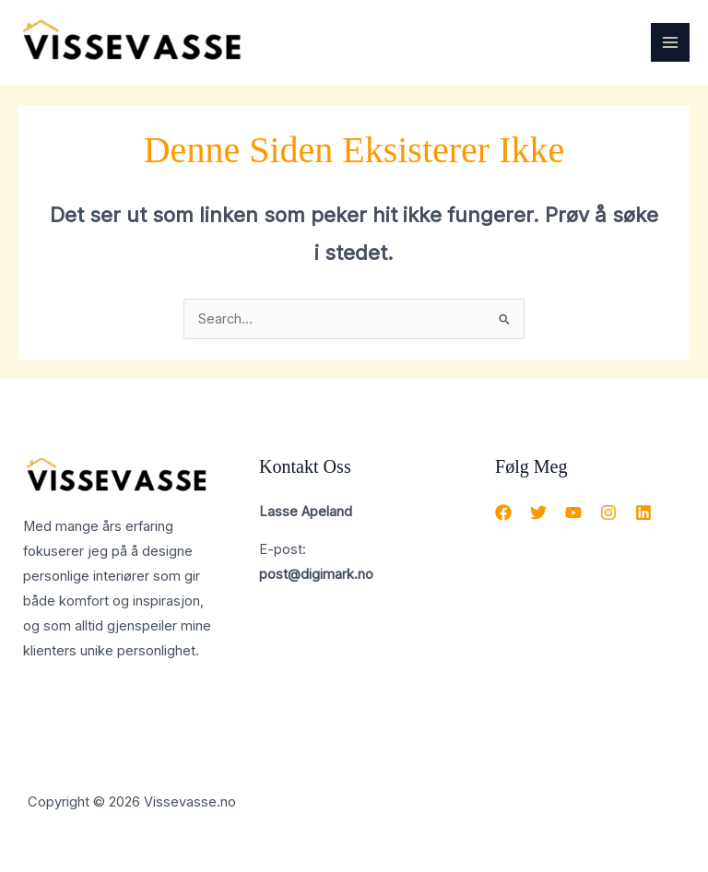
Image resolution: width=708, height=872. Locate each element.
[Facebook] (503, 512)
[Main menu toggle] (670, 42)
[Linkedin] (643, 512)
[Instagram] (608, 512)
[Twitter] (538, 512)
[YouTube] (573, 512)
